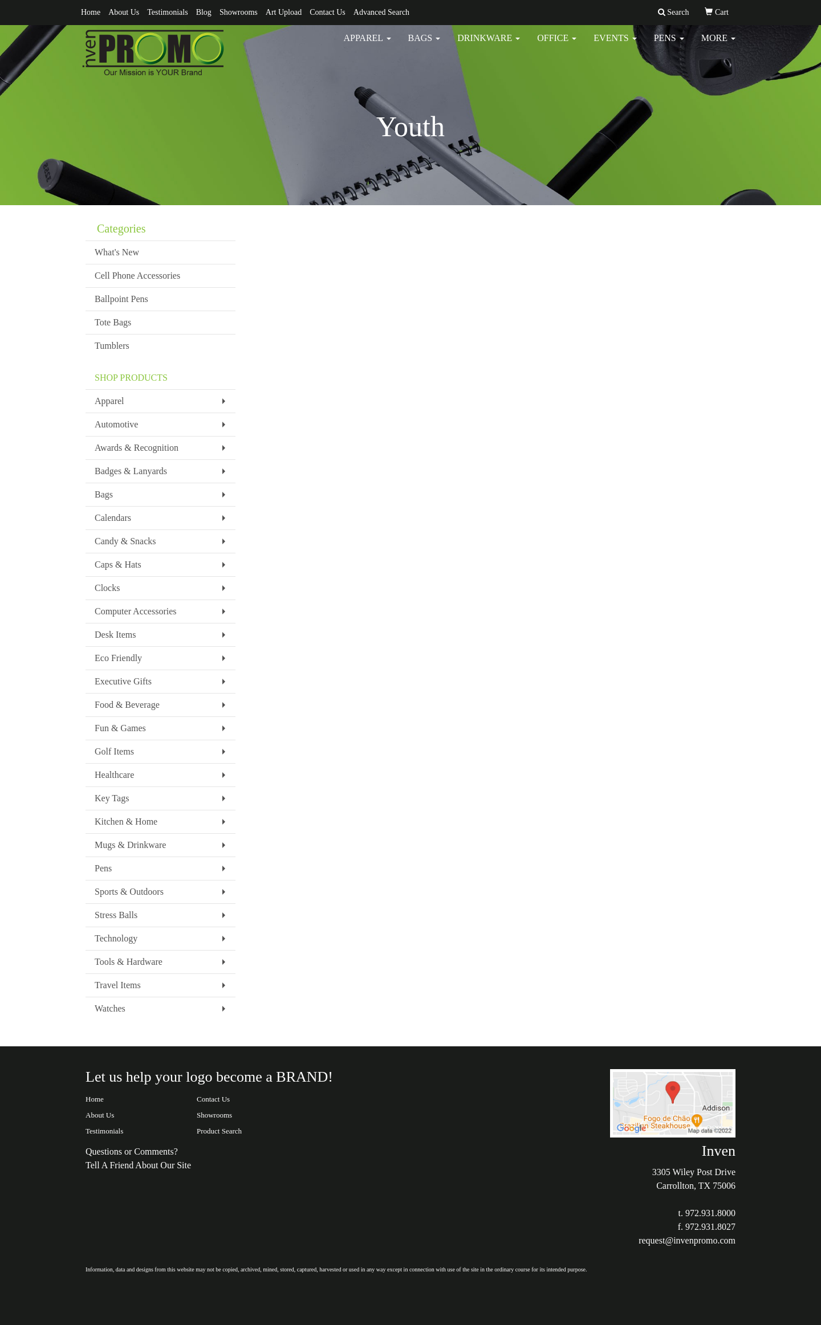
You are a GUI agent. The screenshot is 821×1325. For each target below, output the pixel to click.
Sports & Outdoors (129, 891)
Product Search (219, 1131)
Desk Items (115, 634)
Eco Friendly (118, 658)
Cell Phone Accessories (137, 275)
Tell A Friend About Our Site (138, 1165)
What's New (117, 252)
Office (556, 45)
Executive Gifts (123, 681)
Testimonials (167, 12)
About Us (123, 12)
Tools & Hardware (128, 962)
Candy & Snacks (125, 541)
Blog (204, 12)
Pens (669, 45)
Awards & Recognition (136, 447)
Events (615, 45)
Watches (110, 1008)
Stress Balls (116, 915)
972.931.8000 (710, 1213)
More (718, 45)
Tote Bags (113, 322)
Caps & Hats (118, 564)
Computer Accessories (136, 611)
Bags (424, 45)
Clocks (107, 588)
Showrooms (239, 12)
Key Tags (112, 798)
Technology (116, 938)
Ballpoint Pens (121, 299)
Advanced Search (381, 12)
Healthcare (114, 775)
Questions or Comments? (132, 1151)
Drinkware (488, 45)
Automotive (116, 424)
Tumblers (112, 345)
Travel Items (118, 985)
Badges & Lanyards (131, 471)
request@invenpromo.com (687, 1240)
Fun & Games (120, 728)
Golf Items (114, 751)
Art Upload (284, 12)
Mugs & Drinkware (130, 845)
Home (90, 12)
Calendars (113, 518)
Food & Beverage (127, 705)
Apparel (367, 45)
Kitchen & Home (126, 821)
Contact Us (328, 12)
